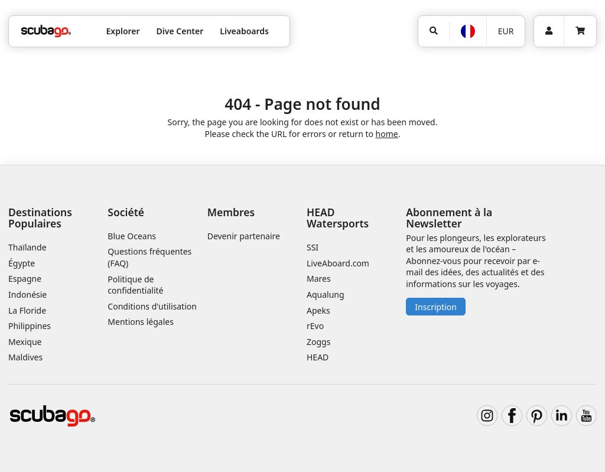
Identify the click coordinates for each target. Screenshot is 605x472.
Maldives (25, 357)
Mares (319, 278)
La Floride (27, 310)
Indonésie (27, 294)
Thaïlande (27, 247)
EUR (506, 31)
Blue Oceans (132, 236)
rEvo (315, 325)
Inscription (436, 307)
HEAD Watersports (338, 217)
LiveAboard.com (338, 263)
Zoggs (318, 341)
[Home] (46, 31)
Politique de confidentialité (135, 285)
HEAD (317, 357)
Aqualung (325, 294)
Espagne (24, 278)
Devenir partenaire (243, 236)
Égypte (21, 263)
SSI (312, 247)
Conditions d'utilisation (153, 306)
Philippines (29, 325)
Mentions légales (141, 321)
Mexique (25, 341)
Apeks (318, 310)
